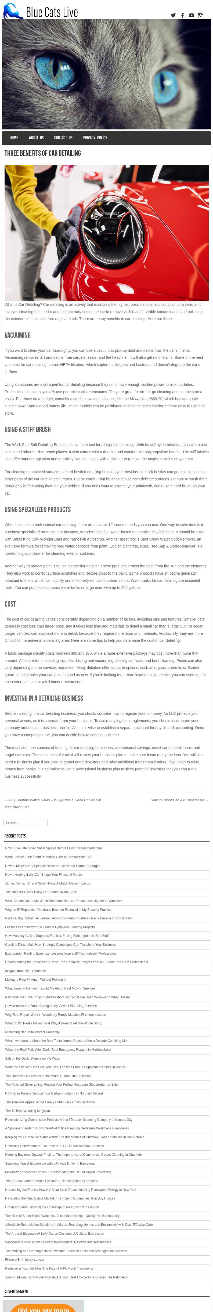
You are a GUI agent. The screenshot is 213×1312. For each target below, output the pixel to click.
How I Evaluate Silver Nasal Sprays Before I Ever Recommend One (53, 848)
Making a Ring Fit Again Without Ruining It (35, 979)
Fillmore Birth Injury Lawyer (24, 1260)
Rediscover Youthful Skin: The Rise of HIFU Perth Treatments (49, 1268)
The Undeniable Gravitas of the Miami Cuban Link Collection (48, 1076)
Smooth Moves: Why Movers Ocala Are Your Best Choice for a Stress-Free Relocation (66, 1277)
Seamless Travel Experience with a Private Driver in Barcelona (50, 1163)
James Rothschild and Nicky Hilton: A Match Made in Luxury (48, 883)
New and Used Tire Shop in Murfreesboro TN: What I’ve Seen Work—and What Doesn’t (67, 997)
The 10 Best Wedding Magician (27, 1111)
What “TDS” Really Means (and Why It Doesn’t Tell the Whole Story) (53, 1023)
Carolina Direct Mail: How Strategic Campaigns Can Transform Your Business (60, 945)
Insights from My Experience (25, 971)
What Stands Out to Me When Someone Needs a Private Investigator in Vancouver (64, 901)
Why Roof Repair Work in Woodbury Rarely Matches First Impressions (55, 1015)
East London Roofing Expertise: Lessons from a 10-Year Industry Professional (60, 953)
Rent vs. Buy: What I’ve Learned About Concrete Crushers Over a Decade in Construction (69, 918)
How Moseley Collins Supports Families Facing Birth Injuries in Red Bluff (57, 936)
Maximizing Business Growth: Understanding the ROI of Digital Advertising (58, 1172)
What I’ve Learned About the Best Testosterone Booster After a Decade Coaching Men (66, 1041)
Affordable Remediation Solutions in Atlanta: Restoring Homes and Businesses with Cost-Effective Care (79, 1225)
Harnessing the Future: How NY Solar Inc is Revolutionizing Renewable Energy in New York (70, 1190)
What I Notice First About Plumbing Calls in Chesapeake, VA (48, 857)
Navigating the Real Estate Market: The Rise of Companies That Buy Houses (60, 1198)
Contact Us (63, 137)
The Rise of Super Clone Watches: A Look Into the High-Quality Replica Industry (62, 1216)
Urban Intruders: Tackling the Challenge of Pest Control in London (52, 1207)
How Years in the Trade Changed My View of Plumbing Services (51, 1006)
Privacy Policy (95, 137)
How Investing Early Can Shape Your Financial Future (43, 874)
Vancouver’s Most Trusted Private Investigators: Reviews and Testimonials (58, 1242)
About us (36, 137)
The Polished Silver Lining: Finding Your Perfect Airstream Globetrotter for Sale (61, 1084)
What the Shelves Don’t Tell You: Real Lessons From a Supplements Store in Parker (65, 1067)
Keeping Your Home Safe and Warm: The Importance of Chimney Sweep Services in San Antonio (74, 1137)
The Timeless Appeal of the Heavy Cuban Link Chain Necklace (50, 1102)
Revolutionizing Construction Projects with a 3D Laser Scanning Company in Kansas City (68, 1120)
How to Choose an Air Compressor (180, 800)
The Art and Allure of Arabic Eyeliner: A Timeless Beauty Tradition (51, 1181)
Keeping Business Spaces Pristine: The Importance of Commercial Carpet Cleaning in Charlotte (73, 1155)
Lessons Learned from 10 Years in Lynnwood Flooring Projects (50, 927)
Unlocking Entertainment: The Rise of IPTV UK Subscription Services (54, 1146)
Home (14, 137)
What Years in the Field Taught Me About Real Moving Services (50, 988)
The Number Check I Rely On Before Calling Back (41, 892)
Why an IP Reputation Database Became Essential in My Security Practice (58, 910)
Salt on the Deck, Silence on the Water (32, 1058)
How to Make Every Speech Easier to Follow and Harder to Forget (52, 866)
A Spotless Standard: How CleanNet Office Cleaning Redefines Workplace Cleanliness (67, 1128)
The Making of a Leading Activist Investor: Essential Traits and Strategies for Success (66, 1251)
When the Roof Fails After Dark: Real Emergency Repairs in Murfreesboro (58, 1050)
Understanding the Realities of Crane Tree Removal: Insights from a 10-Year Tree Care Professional (76, 962)
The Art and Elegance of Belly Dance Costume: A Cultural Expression (54, 1233)
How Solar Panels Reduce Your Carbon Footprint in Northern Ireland (54, 1093)
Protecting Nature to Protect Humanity (32, 1032)
